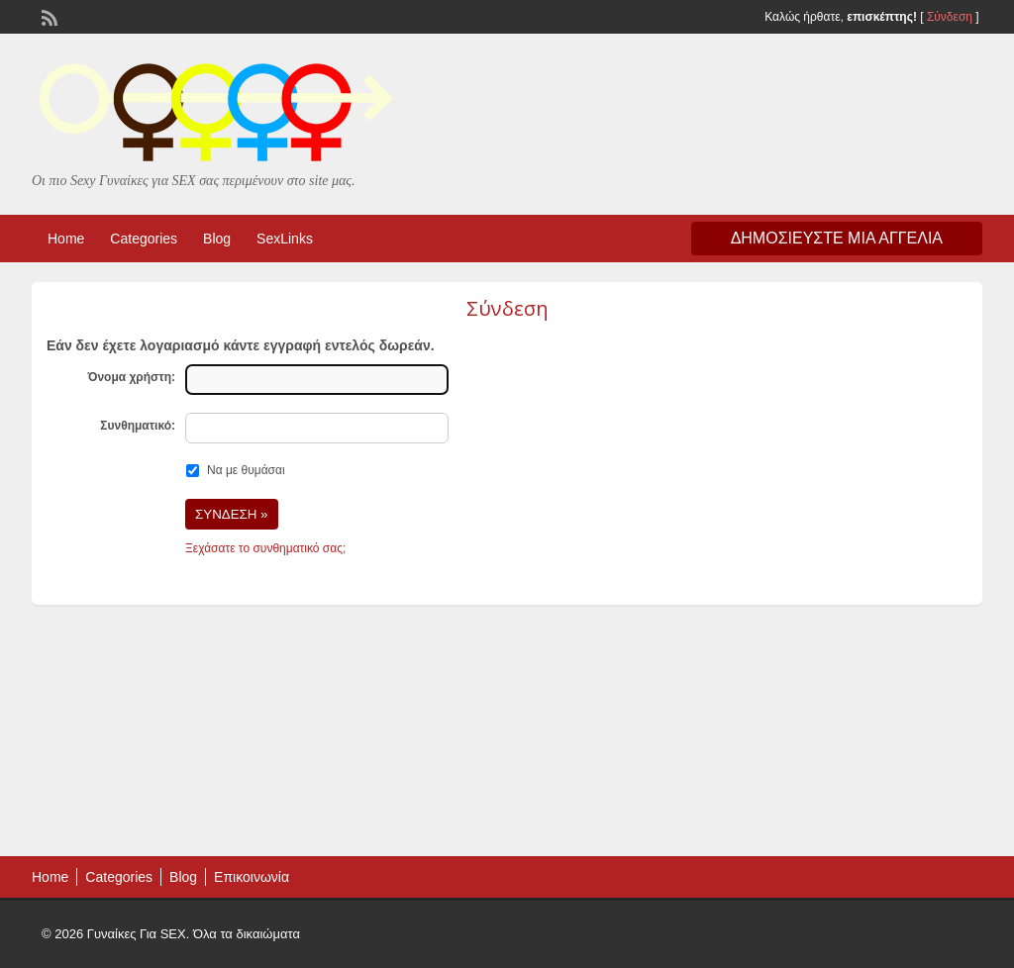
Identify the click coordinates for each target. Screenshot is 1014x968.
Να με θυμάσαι (246, 470)
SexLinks (284, 238)
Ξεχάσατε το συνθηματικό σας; (265, 548)
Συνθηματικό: (137, 426)
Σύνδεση (949, 17)
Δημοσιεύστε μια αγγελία (837, 238)
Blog (217, 238)
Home (66, 238)
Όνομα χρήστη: (131, 377)
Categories (143, 238)
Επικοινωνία (251, 877)
